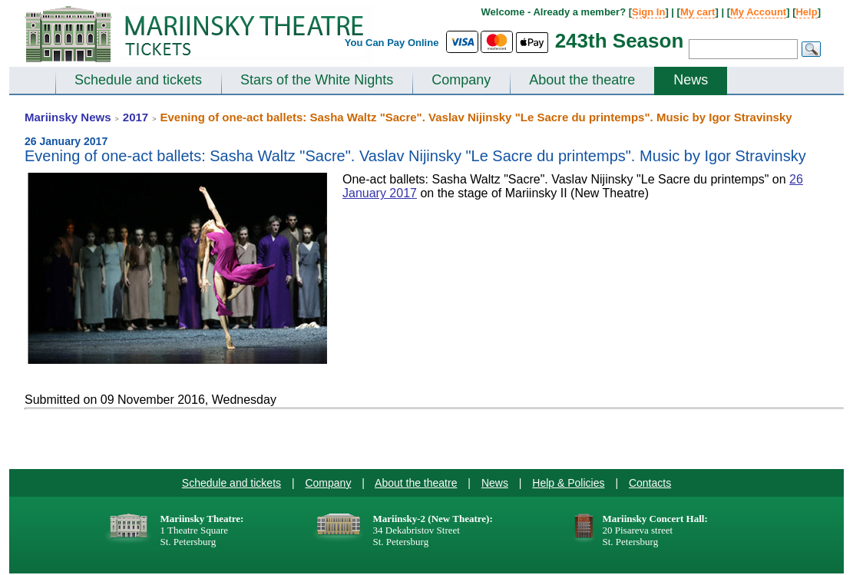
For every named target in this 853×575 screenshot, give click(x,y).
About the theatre (582, 80)
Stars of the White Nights (316, 80)
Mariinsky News (68, 117)
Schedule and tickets (138, 80)
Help (806, 12)
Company (461, 80)
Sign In (648, 12)
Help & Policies (568, 483)
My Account (758, 12)
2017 (135, 117)
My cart (698, 12)
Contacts (650, 483)
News (690, 80)
